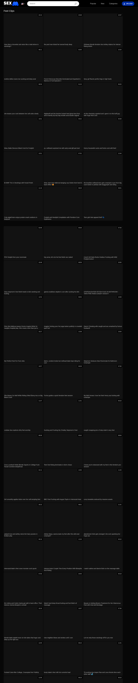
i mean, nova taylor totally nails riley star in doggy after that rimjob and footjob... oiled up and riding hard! (45, 563)
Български (21, 664)
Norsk (132, 661)
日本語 (29, 664)
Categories (111, 4)
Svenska (111, 664)
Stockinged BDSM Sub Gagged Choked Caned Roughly (27, 588)
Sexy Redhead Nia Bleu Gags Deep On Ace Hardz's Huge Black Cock (33, 576)
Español (126, 664)
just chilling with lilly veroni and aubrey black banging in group (29, 569)
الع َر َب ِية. (72, 664)
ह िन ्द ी (79, 661)
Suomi (36, 664)
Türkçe (41, 661)
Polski (95, 664)
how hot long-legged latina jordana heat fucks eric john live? (29, 551)
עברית (89, 664)
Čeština (87, 661)
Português (81, 664)
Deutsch (12, 664)
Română (102, 664)
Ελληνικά (49, 664)
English (56, 664)
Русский (118, 664)
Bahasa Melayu (24, 661)
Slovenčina (116, 661)
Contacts (69, 680)
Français (56, 661)
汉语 (42, 664)
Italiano (34, 661)
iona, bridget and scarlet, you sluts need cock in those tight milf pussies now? (35, 538)
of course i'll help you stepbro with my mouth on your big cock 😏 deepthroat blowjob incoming (42, 595)
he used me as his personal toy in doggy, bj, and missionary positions (32, 582)
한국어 (48, 661)
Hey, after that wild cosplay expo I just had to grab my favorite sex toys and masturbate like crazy (43, 544)
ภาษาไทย (7, 661)
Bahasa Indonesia (67, 661)
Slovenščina (106, 661)
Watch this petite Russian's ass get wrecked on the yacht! (28, 557)
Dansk (15, 661)
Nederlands (96, 661)
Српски (125, 661)
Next (101, 342)
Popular (91, 4)
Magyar (64, 664)
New (101, 4)
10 (94, 342)
